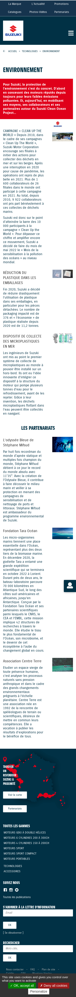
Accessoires (12, 871)
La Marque (14, 4)
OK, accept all (22, 985)
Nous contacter (15, 969)
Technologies (30, 51)
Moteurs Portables (17, 859)
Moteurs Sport (14, 848)
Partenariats (61, 12)
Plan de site (48, 969)
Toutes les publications (17, 897)
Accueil (12, 51)
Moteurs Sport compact (20, 853)
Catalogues (14, 12)
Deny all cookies (53, 985)
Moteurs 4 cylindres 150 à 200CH (26, 843)
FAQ (32, 969)
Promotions (61, 4)
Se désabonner (13, 933)
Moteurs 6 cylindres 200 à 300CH (26, 838)
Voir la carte (15, 795)
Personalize (38, 991)
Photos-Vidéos (38, 12)
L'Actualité (38, 4)
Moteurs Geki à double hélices (25, 833)
